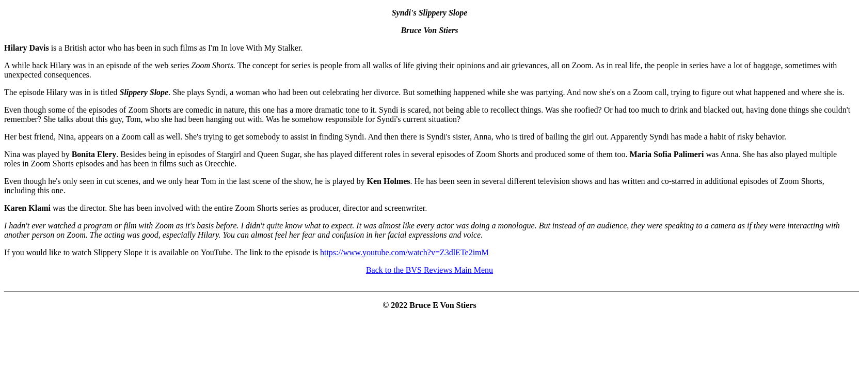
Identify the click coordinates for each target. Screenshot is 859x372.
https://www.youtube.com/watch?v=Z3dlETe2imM (404, 252)
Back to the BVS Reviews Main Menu (429, 270)
